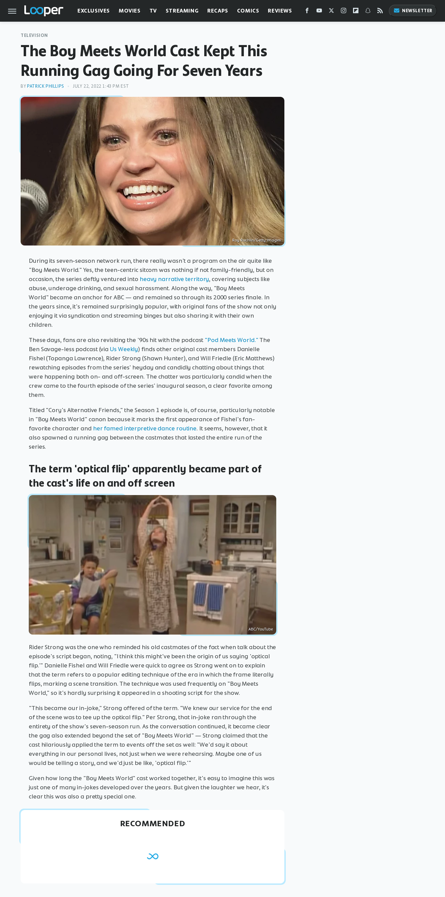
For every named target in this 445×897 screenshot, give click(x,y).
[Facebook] (307, 12)
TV (153, 10)
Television (34, 35)
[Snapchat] (368, 12)
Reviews (280, 10)
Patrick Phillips (45, 86)
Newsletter (412, 11)
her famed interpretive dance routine (144, 428)
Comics (248, 10)
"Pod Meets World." (231, 340)
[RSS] (380, 12)
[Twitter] (331, 12)
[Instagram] (343, 12)
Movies (130, 10)
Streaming (182, 10)
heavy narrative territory (174, 279)
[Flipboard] (355, 12)
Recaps (217, 10)
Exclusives (93, 10)
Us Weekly (124, 349)
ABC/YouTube (261, 629)
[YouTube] (319, 12)
